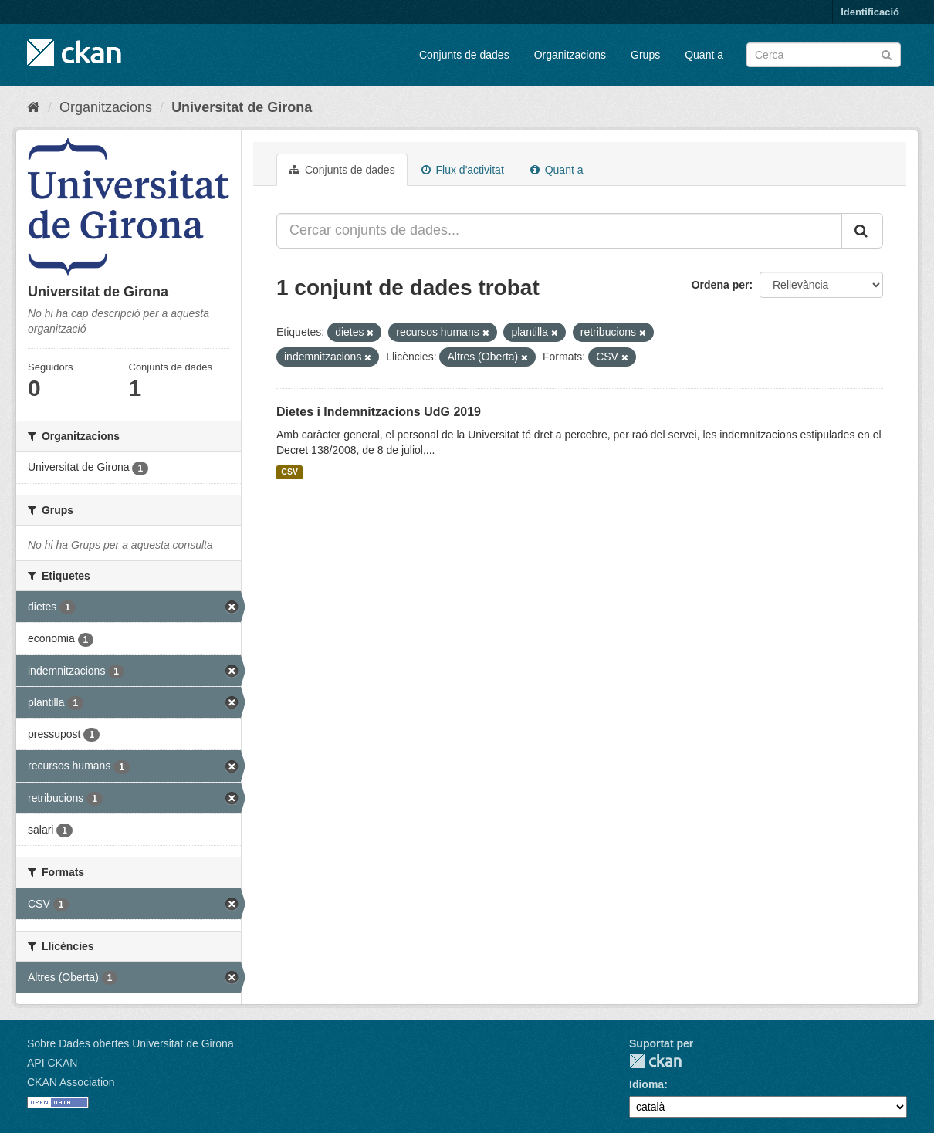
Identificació (870, 12)
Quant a (704, 55)
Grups (645, 55)
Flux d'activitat (462, 170)
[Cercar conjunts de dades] (823, 54)
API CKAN (52, 1063)
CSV (289, 472)
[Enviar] (886, 53)
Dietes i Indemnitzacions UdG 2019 (378, 411)
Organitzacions (570, 55)
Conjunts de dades (464, 55)
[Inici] (33, 107)
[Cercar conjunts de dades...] (559, 231)
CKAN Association (71, 1082)
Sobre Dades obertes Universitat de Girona (130, 1043)
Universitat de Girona (241, 107)
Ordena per (721, 285)
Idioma (646, 1084)
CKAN (655, 1061)
